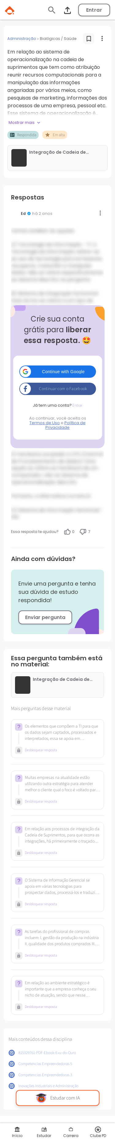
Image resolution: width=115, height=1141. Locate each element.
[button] (57, 371)
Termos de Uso (44, 423)
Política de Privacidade (65, 425)
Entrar (94, 10)
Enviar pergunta (45, 617)
